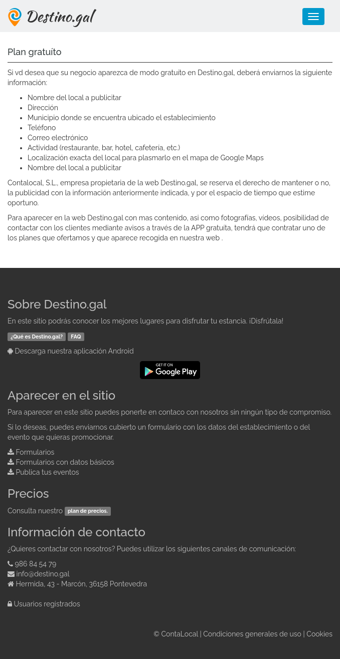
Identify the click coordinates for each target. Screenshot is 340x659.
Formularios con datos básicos (65, 462)
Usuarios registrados (47, 604)
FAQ (76, 337)
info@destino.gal (43, 574)
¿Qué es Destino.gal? (37, 337)
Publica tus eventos (47, 472)
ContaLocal (179, 634)
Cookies (319, 634)
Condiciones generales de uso (252, 634)
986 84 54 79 (36, 564)
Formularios (35, 452)
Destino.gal (58, 16)
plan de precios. (88, 511)
